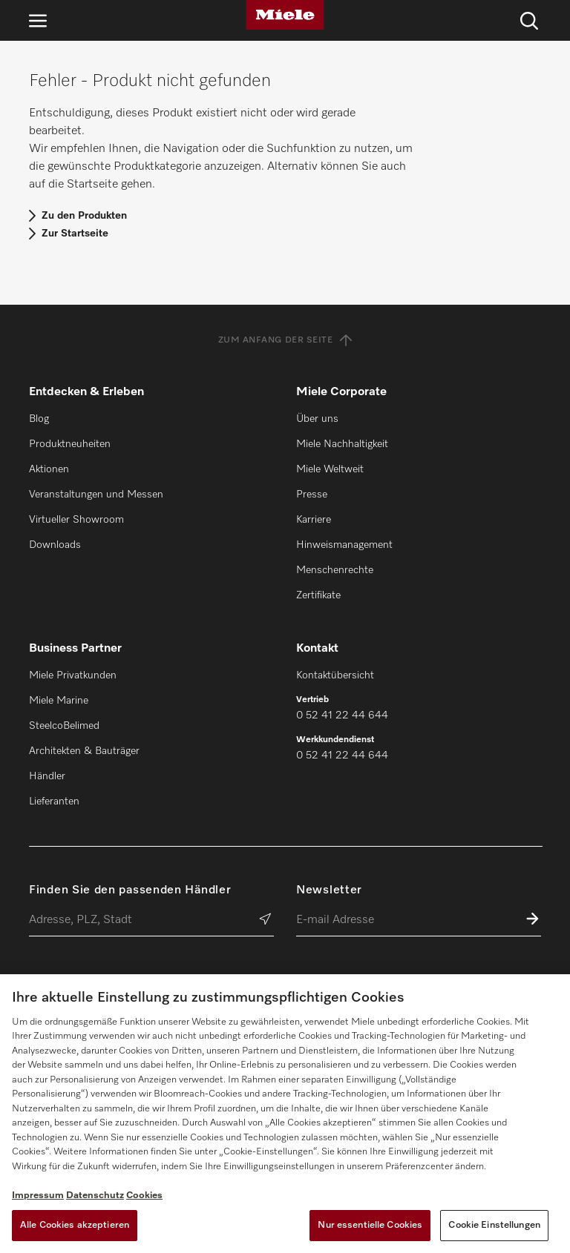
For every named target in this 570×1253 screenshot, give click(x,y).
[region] (285, 1113)
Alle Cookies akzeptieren (74, 1225)
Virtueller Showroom (76, 520)
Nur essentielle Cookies (370, 1225)
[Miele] (285, 15)
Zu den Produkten (84, 216)
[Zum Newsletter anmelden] (532, 920)
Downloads (55, 545)
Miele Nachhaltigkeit (342, 444)
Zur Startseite (75, 233)
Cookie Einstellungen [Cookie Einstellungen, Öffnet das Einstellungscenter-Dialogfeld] (494, 1225)
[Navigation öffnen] (38, 20)
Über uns (317, 419)
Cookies (144, 1195)
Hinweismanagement (344, 545)
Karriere (313, 520)
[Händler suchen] (265, 920)
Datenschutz (95, 1195)
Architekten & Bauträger (84, 751)
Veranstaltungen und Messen (96, 494)
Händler (47, 776)
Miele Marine (58, 700)
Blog (39, 419)
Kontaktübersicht (335, 675)
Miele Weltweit (330, 469)
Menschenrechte (334, 570)
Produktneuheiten (70, 444)
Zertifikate (318, 595)
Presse (311, 494)
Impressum (38, 1195)
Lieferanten (54, 801)
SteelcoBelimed (64, 726)
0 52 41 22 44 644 (342, 715)
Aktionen (49, 469)
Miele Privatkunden (73, 675)
